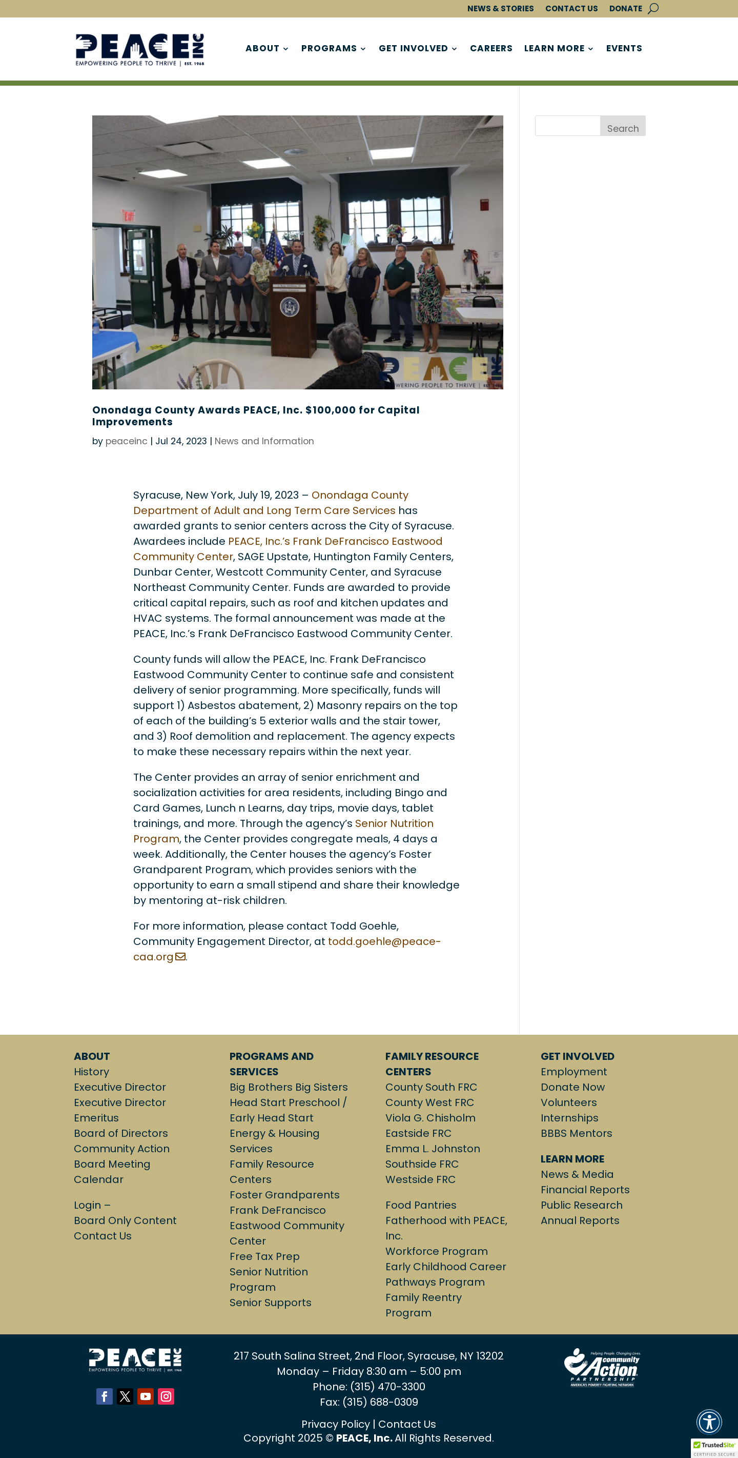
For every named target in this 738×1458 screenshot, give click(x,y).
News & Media (577, 1174)
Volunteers (569, 1102)
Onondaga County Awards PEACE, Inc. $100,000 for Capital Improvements (256, 416)
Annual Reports (580, 1220)
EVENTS (624, 49)
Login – (94, 1205)
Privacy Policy (335, 1424)
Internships (570, 1118)
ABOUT (262, 49)
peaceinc (127, 441)
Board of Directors (121, 1133)
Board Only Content (125, 1220)
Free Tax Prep (265, 1256)
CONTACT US (571, 9)
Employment (574, 1072)
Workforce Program (436, 1251)
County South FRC (431, 1087)
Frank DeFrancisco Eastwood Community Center (287, 1225)
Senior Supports (271, 1302)
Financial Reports (585, 1190)
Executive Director (120, 1087)
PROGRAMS (329, 49)
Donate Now (573, 1087)
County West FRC (430, 1102)
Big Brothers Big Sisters (289, 1087)
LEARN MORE (554, 49)
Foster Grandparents (285, 1195)
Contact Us (103, 1236)
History (91, 1072)
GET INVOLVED (413, 49)
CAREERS (491, 49)
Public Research (582, 1205)
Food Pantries (421, 1205)
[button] (709, 1428)
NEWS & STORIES (500, 9)
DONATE (625, 9)
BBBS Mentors (576, 1133)
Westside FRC (420, 1179)
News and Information (264, 441)
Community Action (122, 1148)
